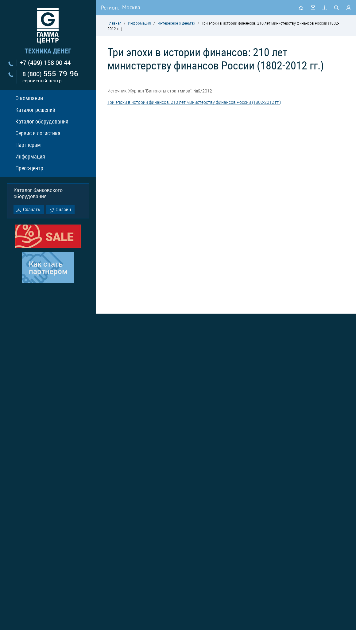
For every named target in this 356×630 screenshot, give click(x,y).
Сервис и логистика (37, 133)
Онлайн (63, 209)
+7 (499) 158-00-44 (45, 63)
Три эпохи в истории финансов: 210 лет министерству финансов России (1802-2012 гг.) (194, 102)
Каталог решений (35, 109)
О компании (29, 98)
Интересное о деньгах (176, 23)
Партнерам (28, 144)
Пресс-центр (29, 168)
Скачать (31, 209)
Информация (30, 156)
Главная (114, 23)
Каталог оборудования (41, 121)
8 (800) (50, 77)
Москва (131, 7)
